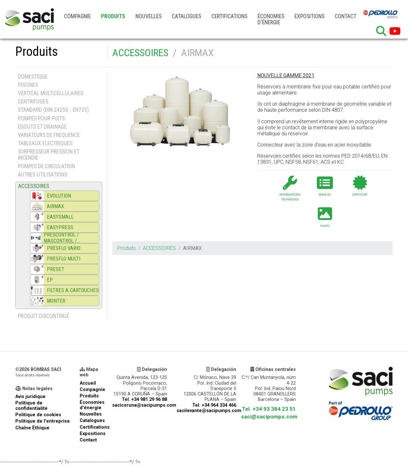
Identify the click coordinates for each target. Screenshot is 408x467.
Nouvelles (148, 16)
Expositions (309, 16)
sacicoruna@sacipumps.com (144, 405)
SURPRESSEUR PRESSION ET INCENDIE (48, 154)
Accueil (88, 383)
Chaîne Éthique (32, 428)
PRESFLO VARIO (63, 248)
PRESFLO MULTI (63, 259)
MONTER (56, 301)
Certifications (229, 16)
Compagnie (77, 16)
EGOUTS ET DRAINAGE (42, 127)
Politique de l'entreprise (42, 421)
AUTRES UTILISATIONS (42, 174)
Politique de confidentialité (31, 405)
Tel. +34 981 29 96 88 (144, 399)
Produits (113, 16)
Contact (345, 16)
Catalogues (186, 16)
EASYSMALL (60, 217)
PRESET (55, 269)
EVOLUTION (59, 196)
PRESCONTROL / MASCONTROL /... (62, 238)
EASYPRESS (60, 227)
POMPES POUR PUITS (41, 118)
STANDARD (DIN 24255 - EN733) (53, 110)
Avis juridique (30, 396)
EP (50, 280)
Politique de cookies (38, 415)
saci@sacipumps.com (269, 416)
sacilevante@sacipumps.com (209, 410)
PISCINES (28, 85)
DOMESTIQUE (32, 76)
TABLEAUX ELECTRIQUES (45, 143)
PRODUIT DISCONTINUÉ (43, 316)
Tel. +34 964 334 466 (214, 405)
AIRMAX (55, 206)
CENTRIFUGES (33, 101)
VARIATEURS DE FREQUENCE (49, 135)
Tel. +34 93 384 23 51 (269, 409)
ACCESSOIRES (140, 53)
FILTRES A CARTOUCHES (73, 290)
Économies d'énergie (271, 19)
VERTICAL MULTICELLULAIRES (50, 93)
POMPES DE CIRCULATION (46, 166)
